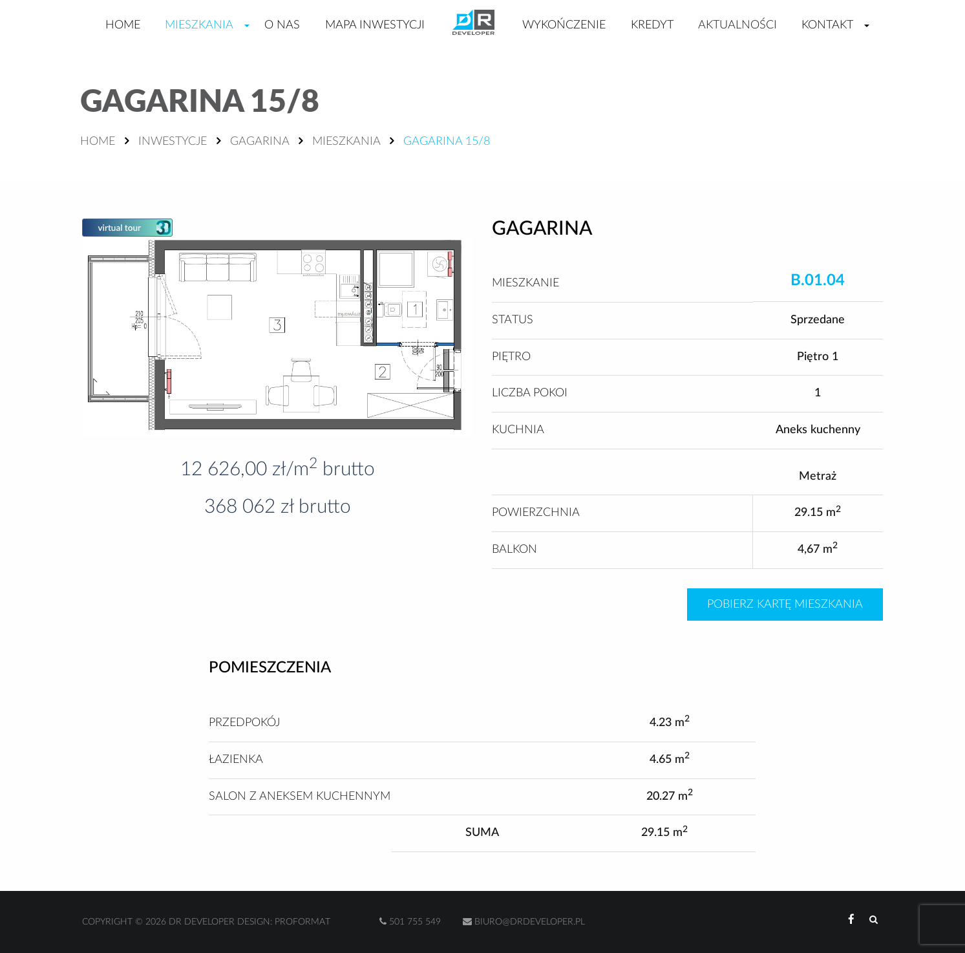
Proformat (302, 921)
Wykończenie (564, 25)
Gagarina (259, 141)
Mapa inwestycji (375, 25)
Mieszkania (199, 25)
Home (122, 25)
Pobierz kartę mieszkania (785, 604)
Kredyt (652, 25)
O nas (282, 25)
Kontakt (827, 25)
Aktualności (737, 25)
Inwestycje (172, 141)
